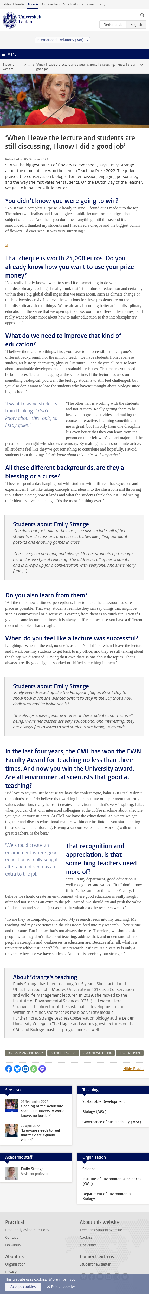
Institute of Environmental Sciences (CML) (111, 1181)
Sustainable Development (103, 1101)
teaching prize (129, 1053)
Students (32, 5)
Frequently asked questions (27, 1229)
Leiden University (13, 5)
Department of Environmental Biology (107, 1196)
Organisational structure (78, 5)
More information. (64, 1279)
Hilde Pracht (133, 1068)
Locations (13, 1245)
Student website (8, 67)
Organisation (15, 1264)
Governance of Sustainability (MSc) (111, 1121)
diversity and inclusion (26, 1053)
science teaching (63, 1053)
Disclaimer (88, 1245)
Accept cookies (23, 1286)
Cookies (86, 1237)
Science (88, 1168)
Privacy (11, 1271)
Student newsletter (95, 1264)
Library (100, 5)
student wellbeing (97, 1053)
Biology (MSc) (94, 1111)
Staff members (50, 5)
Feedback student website (101, 1229)
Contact (11, 1237)
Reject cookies (63, 1286)
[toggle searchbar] (142, 15)
